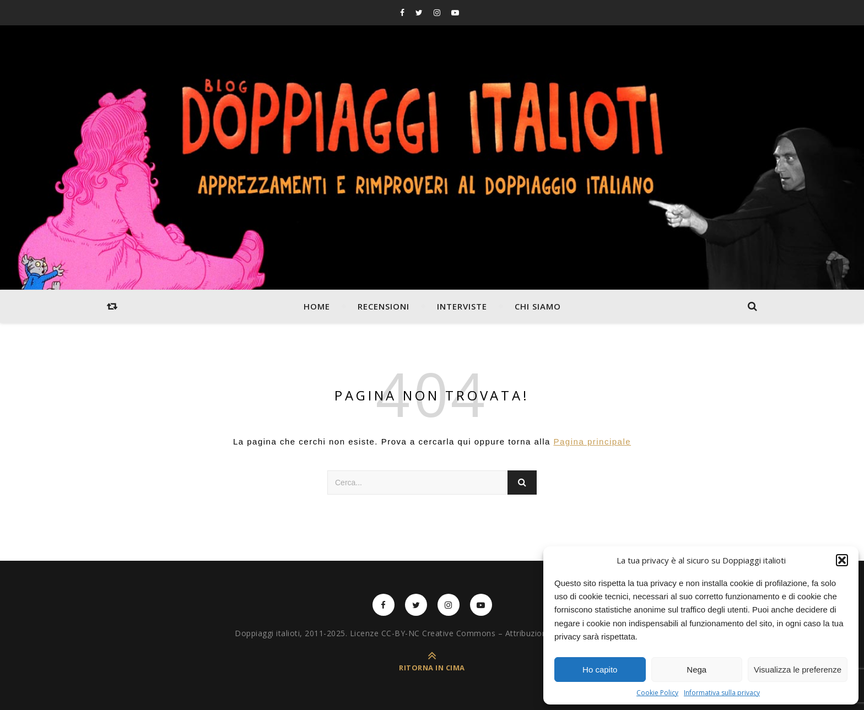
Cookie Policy (657, 692)
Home (317, 306)
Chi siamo (538, 306)
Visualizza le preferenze (797, 669)
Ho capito (599, 669)
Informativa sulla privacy (722, 692)
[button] (841, 560)
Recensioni (383, 306)
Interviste (462, 306)
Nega (696, 669)
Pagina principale (592, 441)
